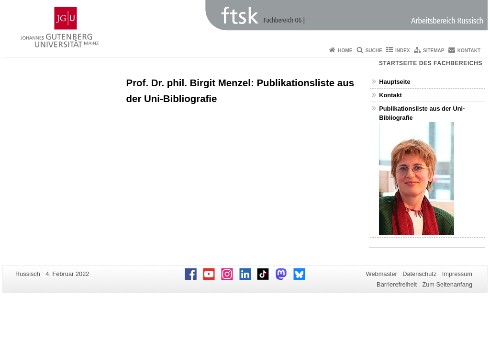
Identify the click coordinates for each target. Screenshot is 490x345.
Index (402, 50)
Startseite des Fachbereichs (430, 63)
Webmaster (381, 273)
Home (345, 50)
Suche (374, 50)
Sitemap (433, 50)
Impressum (457, 273)
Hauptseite (394, 81)
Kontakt (468, 50)
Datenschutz (419, 273)
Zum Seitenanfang (447, 284)
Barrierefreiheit (397, 284)
